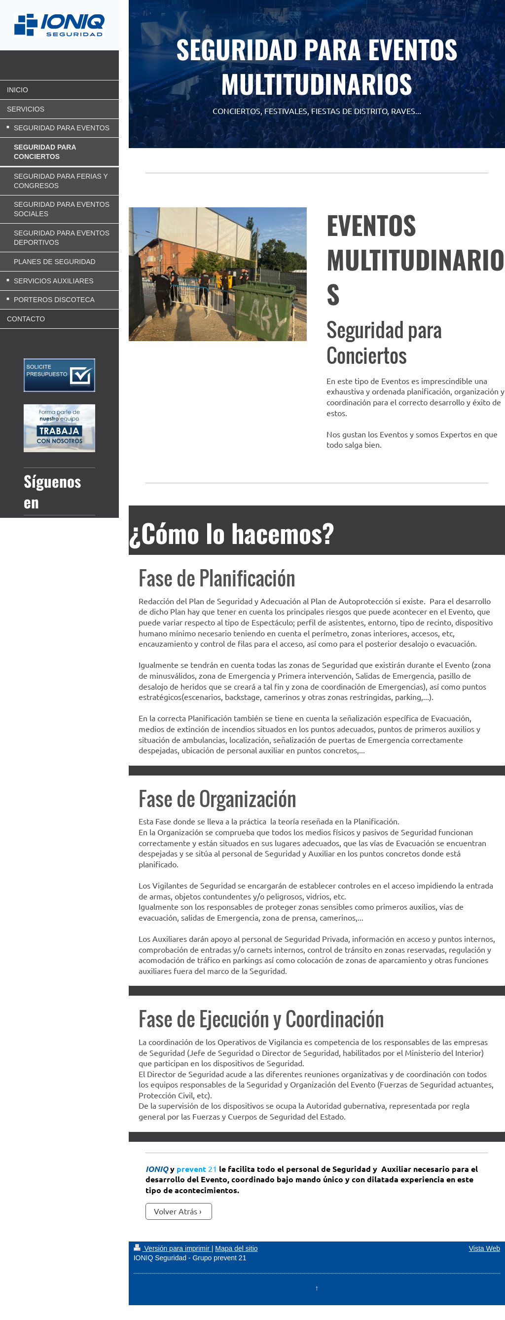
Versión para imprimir (173, 1248)
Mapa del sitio (236, 1248)
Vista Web (484, 1248)
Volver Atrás (175, 1211)
